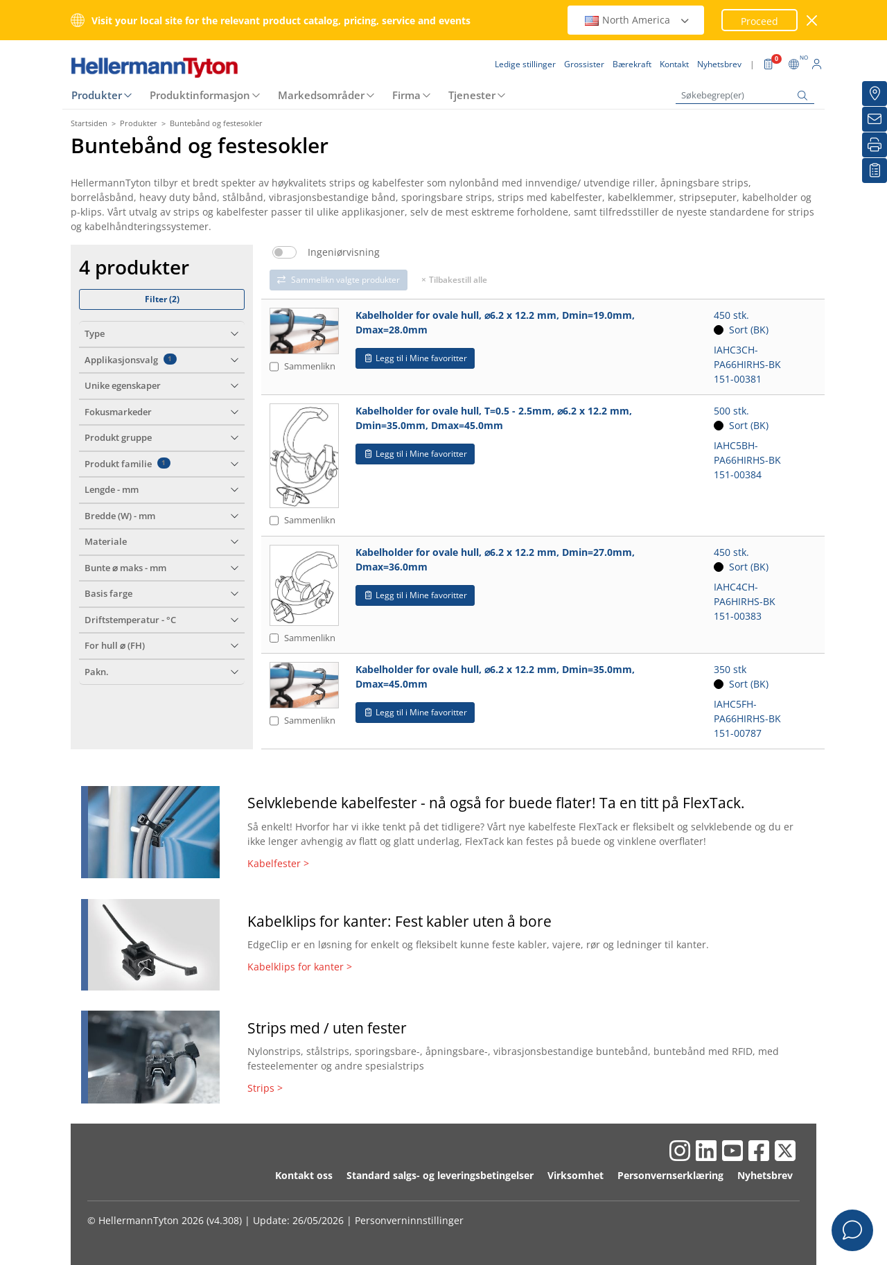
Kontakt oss (304, 1175)
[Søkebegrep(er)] (745, 95)
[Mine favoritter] (874, 170)
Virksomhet (575, 1175)
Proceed (759, 21)
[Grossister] (874, 93)
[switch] (284, 252)
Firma (406, 95)
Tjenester (471, 95)
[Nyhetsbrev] (874, 119)
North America (637, 19)
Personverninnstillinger (409, 1220)
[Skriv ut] (874, 144)
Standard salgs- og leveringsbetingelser (440, 1175)
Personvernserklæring (670, 1175)
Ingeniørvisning (344, 252)
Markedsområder (321, 95)
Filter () (162, 299)
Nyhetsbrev (765, 1175)
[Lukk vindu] (812, 20)
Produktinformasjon (200, 95)
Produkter (96, 95)
